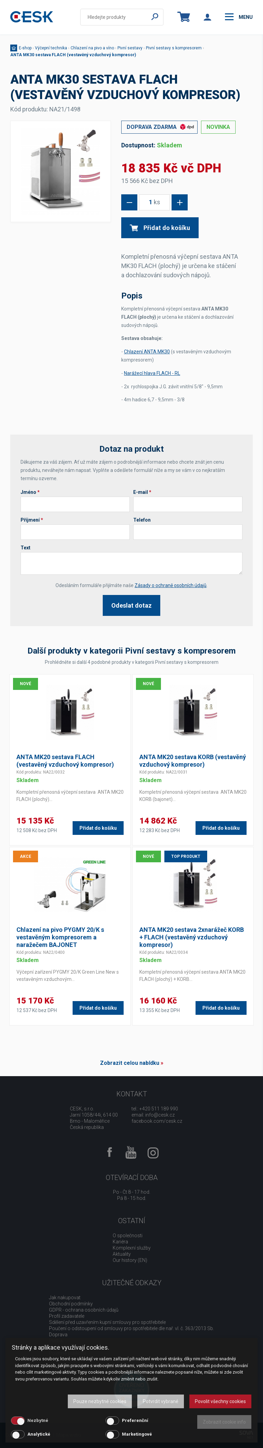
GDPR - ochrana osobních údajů (83, 1310)
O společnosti (127, 1235)
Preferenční (135, 1420)
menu (239, 16)
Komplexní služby (132, 1248)
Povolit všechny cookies (220, 1401)
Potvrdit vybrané (160, 1401)
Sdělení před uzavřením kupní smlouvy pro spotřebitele (107, 1322)
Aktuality (122, 1254)
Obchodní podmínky (71, 1303)
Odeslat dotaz (131, 605)
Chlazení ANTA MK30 (147, 351)
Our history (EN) (130, 1260)
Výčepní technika (51, 48)
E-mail (142, 492)
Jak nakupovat (64, 1297)
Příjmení (32, 520)
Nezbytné (37, 1420)
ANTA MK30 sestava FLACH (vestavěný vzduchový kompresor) (73, 54)
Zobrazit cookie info (224, 1422)
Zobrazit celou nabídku (129, 1063)
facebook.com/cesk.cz (157, 1121)
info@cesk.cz (160, 1115)
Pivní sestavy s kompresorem (174, 48)
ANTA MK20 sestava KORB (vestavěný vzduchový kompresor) (192, 760)
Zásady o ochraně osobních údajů (170, 585)
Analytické (38, 1434)
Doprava (58, 1334)
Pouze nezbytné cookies (99, 1401)
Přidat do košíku (160, 227)
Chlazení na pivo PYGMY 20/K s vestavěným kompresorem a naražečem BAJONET (60, 937)
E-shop (25, 48)
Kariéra (120, 1241)
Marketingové (137, 1434)
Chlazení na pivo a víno (92, 48)
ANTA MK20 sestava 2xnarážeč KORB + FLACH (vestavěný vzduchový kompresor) (191, 937)
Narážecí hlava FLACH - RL (152, 373)
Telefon (142, 520)
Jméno (30, 492)
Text (25, 547)
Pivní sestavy (129, 48)
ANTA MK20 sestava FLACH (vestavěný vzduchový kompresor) (65, 760)
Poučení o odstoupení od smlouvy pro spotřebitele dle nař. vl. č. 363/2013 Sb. (131, 1328)
